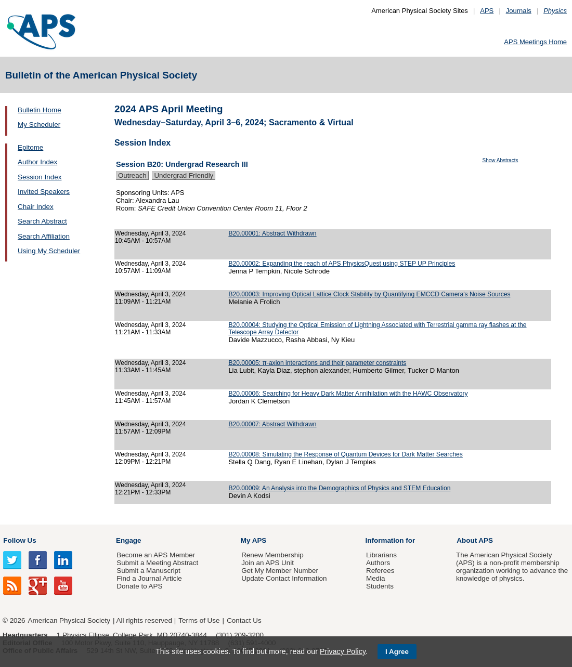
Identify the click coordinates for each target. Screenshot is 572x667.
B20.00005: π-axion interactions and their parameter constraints (317, 363)
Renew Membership (272, 555)
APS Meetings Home (535, 42)
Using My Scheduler (49, 251)
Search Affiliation (44, 236)
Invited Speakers (44, 191)
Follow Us (19, 540)
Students (380, 586)
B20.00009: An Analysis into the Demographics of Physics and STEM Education (339, 488)
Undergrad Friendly (183, 175)
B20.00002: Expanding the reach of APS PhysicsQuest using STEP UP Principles (341, 263)
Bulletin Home (39, 110)
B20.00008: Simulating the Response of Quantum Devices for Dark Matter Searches (345, 454)
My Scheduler (39, 124)
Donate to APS (139, 586)
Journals (518, 11)
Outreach (132, 175)
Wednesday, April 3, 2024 (150, 233)
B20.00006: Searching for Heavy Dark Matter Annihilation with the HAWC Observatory (347, 393)
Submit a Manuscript (148, 570)
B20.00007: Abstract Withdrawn (272, 424)
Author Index (37, 162)
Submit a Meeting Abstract (157, 563)
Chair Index (36, 207)
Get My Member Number (279, 570)
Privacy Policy (343, 651)
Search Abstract (42, 221)
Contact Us (244, 620)
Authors (378, 563)
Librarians (381, 555)
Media (375, 578)
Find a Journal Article (148, 578)
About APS (475, 540)
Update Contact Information (284, 578)
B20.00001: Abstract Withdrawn (272, 233)
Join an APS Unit (267, 563)
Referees (380, 570)
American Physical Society (69, 620)
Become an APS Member (155, 555)
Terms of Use (198, 620)
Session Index (39, 177)
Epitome (30, 147)
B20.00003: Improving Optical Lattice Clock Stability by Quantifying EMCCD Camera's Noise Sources (369, 294)
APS (486, 11)
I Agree (397, 652)
